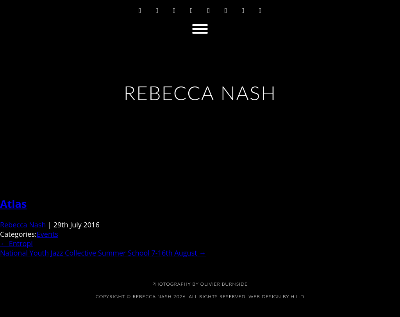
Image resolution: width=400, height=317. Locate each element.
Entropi (16, 243)
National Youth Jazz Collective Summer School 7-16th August (103, 253)
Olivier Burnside (224, 284)
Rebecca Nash (23, 224)
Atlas (13, 203)
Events (47, 234)
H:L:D (297, 296)
